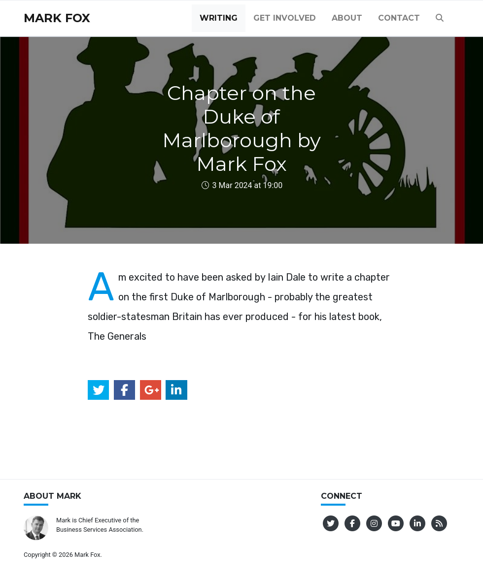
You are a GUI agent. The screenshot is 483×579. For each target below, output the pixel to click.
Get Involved (284, 18)
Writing (219, 18)
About (347, 18)
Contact (399, 18)
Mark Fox (57, 18)
